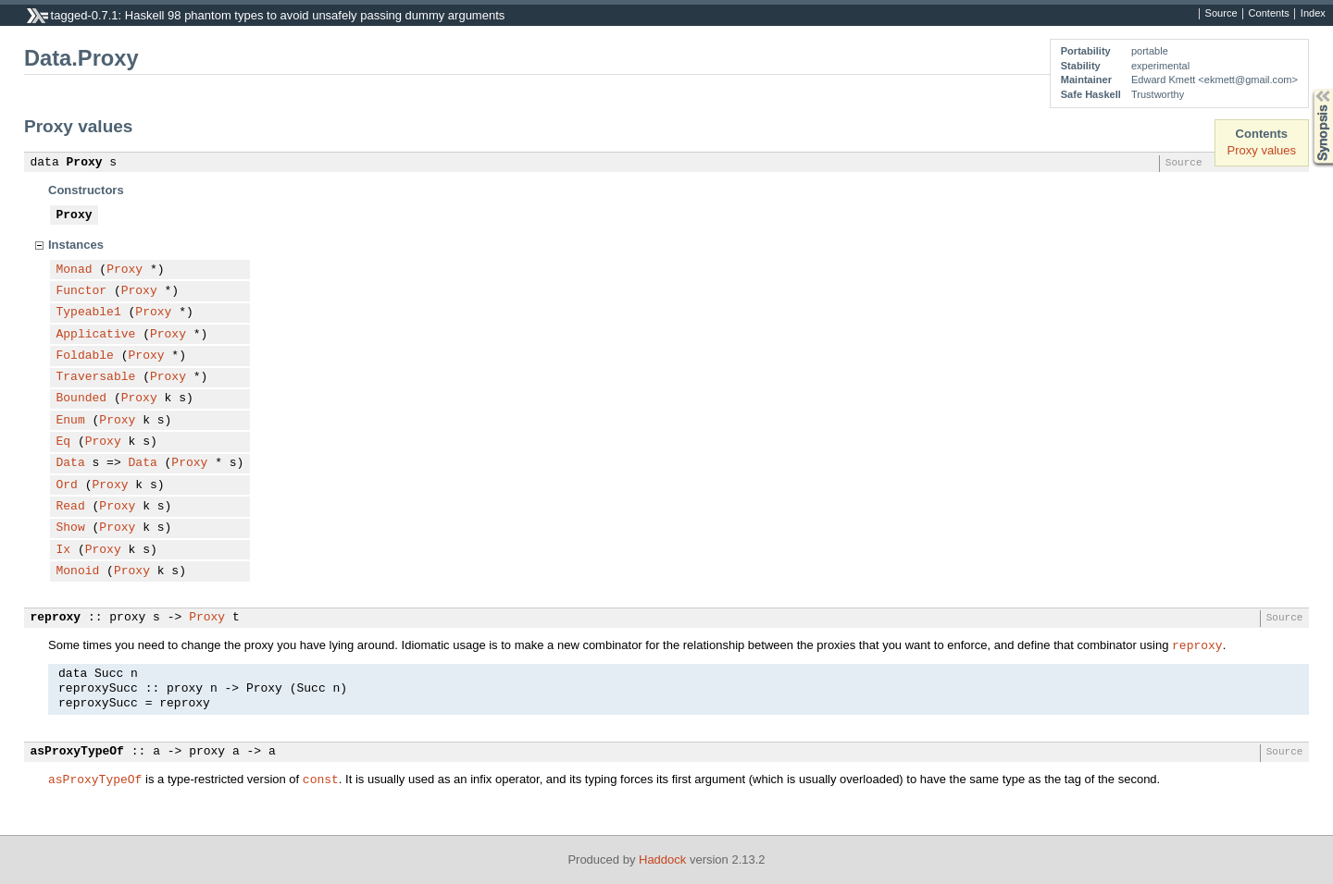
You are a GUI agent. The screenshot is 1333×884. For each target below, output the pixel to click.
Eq (63, 442)
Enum (70, 420)
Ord (67, 485)
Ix (63, 550)
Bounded (81, 398)
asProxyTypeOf (77, 751)
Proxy (85, 162)
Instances (76, 245)
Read (70, 506)
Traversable (96, 377)
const (321, 778)
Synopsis (1308, 89)
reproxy (56, 617)
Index (1313, 13)
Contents (1269, 13)
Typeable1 (88, 312)
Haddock (662, 859)
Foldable (85, 356)
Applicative (96, 334)
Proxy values (1261, 150)
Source (1221, 13)
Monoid (78, 571)
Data (70, 463)
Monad (74, 270)
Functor (81, 291)
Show (70, 528)
